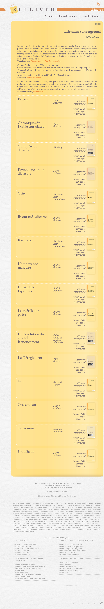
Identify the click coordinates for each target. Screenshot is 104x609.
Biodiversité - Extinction (24, 547)
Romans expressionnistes (72, 523)
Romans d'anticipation (63, 517)
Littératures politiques (74, 507)
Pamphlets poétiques (92, 507)
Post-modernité (76, 527)
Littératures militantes (52, 523)
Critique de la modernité (42, 505)
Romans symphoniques (71, 515)
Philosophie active (28, 531)
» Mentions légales (60, 491)
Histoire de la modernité (91, 505)
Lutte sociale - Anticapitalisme (77, 541)
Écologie (21, 541)
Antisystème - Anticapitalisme (71, 545)
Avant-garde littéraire (80, 521)
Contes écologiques (83, 525)
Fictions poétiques (80, 517)
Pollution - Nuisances (23, 551)
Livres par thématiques (57, 538)
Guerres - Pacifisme (67, 552)
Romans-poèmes (62, 527)
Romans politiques (60, 509)
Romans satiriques (66, 525)
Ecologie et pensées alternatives (88, 519)
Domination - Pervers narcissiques (28, 568)
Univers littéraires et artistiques (71, 568)
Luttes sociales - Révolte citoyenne (73, 551)
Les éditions (90, 16)
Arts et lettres (94, 517)
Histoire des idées (85, 511)
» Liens (50, 491)
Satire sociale (95, 521)
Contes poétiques (30, 513)
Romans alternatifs (37, 525)
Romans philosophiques (84, 503)
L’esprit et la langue (72, 558)
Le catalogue (67, 16)
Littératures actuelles (47, 511)
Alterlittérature (65, 564)
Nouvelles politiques (32, 515)
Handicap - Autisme (22, 576)
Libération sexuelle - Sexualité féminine (30, 566)
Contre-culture (51, 525)
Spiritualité (27, 505)
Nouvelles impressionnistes (42, 503)
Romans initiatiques (56, 507)
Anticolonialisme (21, 572)
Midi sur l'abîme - (63, 496)
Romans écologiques (92, 523)
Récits (54, 519)
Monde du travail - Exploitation (71, 547)
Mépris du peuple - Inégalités (71, 549)
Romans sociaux (59, 529)
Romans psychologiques (33, 523)
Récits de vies (58, 505)
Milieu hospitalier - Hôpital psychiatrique (30, 578)
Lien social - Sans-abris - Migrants (28, 574)
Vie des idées (27, 527)
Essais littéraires (31, 517)
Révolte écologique (22, 554)
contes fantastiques (39, 507)
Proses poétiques (80, 513)
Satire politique (44, 509)
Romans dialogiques (22, 503)
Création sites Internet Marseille (89, 604)
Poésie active (29, 521)
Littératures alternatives (91, 515)
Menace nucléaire (22, 552)
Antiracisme (19, 570)
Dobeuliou (76, 604)
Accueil (48, 16)
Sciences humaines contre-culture (38, 529)
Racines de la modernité (69, 554)
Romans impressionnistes (44, 527)
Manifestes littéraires (68, 566)
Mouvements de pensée (51, 515)
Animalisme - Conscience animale (28, 549)
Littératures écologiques (45, 521)
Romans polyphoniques (63, 513)
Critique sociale (32, 511)
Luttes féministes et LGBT (25, 564)
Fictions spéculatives (72, 505)
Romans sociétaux (45, 513)
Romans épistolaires (66, 519)
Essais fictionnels (46, 517)
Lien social (88, 527)
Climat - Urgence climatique (25, 545)
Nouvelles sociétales (63, 521)
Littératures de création (64, 503)
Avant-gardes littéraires (69, 562)
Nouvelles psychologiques (67, 511)
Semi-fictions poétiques (42, 519)
